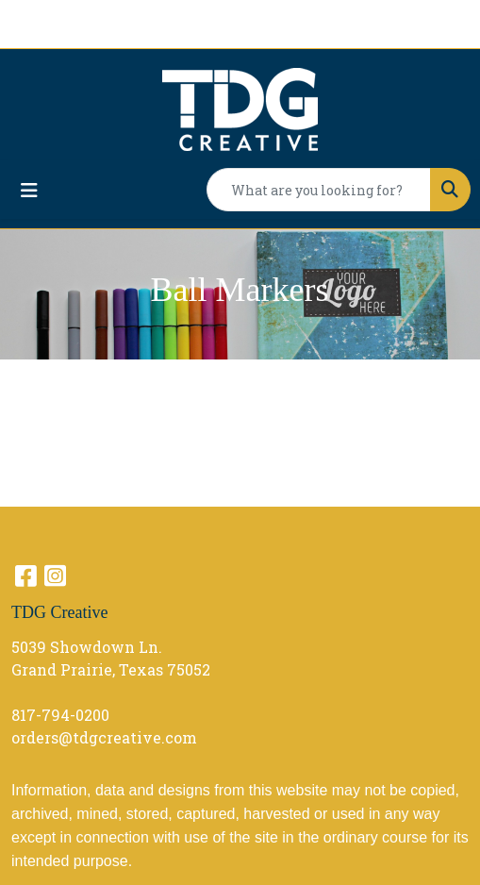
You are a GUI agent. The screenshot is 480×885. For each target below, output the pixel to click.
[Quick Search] (319, 189)
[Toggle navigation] (29, 190)
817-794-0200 (60, 715)
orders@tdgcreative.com (104, 737)
